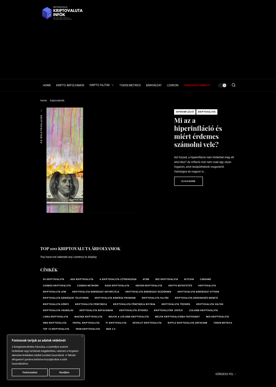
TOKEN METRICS (130, 85)
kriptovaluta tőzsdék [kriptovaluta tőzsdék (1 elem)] (176, 304)
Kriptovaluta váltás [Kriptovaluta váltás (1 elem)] (209, 304)
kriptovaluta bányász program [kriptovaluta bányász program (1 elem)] (115, 298)
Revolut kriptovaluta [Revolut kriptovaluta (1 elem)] (147, 323)
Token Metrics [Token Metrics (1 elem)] (223, 323)
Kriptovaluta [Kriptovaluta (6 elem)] (207, 285)
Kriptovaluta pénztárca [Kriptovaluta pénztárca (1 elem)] (91, 304)
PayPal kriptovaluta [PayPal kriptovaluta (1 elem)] (86, 323)
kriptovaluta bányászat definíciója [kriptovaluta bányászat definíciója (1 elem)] (95, 292)
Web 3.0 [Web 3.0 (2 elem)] (110, 329)
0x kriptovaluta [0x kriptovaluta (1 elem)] (53, 279)
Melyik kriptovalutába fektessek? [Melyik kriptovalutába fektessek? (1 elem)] (177, 317)
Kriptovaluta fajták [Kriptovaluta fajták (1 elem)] (155, 298)
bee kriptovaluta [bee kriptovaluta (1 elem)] (166, 279)
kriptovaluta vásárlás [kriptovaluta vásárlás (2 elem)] (58, 310)
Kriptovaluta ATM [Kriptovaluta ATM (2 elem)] (54, 292)
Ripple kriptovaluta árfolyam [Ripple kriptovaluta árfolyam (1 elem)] (187, 323)
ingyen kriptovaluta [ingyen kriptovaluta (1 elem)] (149, 285)
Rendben (64, 372)
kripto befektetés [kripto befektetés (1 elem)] (180, 285)
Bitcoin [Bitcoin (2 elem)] (189, 279)
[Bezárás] (82, 336)
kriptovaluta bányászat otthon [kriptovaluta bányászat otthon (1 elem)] (198, 292)
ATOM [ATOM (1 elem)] (146, 279)
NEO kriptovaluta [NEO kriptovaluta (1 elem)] (217, 317)
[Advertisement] (138, 52)
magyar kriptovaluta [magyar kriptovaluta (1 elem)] (88, 317)
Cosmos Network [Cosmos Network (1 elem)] (88, 285)
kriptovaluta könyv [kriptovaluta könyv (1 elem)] (56, 304)
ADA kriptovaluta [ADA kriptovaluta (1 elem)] (81, 279)
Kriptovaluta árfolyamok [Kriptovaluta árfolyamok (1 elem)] (96, 310)
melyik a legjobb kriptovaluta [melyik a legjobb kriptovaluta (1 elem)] (129, 317)
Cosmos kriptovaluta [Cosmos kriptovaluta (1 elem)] (57, 285)
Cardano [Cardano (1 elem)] (205, 279)
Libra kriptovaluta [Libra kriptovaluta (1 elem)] (55, 317)
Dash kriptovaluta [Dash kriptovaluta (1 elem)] (117, 285)
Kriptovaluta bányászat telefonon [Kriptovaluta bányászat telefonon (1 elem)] (66, 298)
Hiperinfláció (185, 113)
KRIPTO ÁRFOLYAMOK (70, 85)
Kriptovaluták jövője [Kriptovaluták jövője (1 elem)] (168, 310)
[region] (45, 357)
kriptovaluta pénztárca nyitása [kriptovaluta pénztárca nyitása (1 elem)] (134, 304)
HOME (47, 85)
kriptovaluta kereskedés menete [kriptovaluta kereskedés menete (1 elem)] (196, 298)
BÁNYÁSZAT (154, 85)
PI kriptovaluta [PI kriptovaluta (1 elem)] (116, 323)
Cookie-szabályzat (40, 363)
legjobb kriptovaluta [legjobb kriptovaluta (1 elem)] (203, 310)
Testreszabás (29, 372)
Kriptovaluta (207, 113)
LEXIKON (172, 85)
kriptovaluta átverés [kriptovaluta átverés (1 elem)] (133, 310)
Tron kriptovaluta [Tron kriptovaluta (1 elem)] (88, 329)
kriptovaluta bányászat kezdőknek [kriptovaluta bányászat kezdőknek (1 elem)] (148, 292)
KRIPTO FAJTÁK (102, 85)
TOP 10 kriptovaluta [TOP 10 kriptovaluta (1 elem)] (56, 329)
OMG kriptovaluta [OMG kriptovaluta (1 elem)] (55, 323)
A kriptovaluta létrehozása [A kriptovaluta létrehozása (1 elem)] (118, 279)
